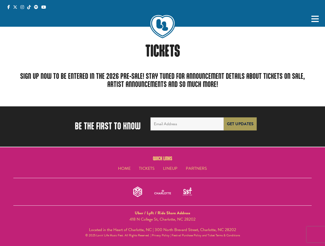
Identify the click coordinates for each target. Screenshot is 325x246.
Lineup (170, 168)
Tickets (147, 168)
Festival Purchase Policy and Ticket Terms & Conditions (206, 235)
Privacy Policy (161, 235)
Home (124, 168)
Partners (196, 168)
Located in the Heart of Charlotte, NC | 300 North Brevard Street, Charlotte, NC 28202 (162, 230)
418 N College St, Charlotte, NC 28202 (162, 219)
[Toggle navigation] (315, 19)
